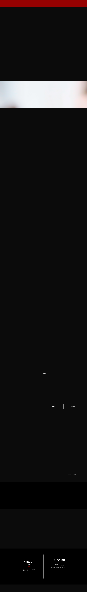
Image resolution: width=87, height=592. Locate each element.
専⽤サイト (54, 406)
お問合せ (73, 406)
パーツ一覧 (44, 373)
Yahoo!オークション (72, 474)
